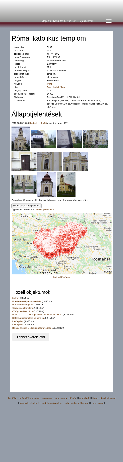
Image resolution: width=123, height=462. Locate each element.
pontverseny (61, 398)
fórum (95, 398)
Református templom (23, 304)
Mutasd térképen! (61, 277)
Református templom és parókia (28, 318)
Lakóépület (17, 321)
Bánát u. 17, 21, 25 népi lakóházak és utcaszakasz (37, 314)
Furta (49, 84)
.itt (74, 20)
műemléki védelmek (29, 403)
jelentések (47, 398)
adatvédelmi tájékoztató (76, 403)
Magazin (46, 20)
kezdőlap (12, 398)
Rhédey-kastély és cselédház (27, 301)
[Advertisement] (52, 364)
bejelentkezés (108, 398)
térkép (73, 398)
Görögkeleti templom (23, 308)
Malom (15, 298)
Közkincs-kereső (62, 20)
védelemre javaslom (52, 403)
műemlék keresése (29, 398)
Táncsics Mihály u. (56, 87)
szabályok (84, 398)
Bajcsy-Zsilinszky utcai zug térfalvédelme (32, 328)
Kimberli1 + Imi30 (37, 123)
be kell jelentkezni (45, 209)
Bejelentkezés (85, 20)
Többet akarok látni (30, 337)
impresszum (98, 403)
